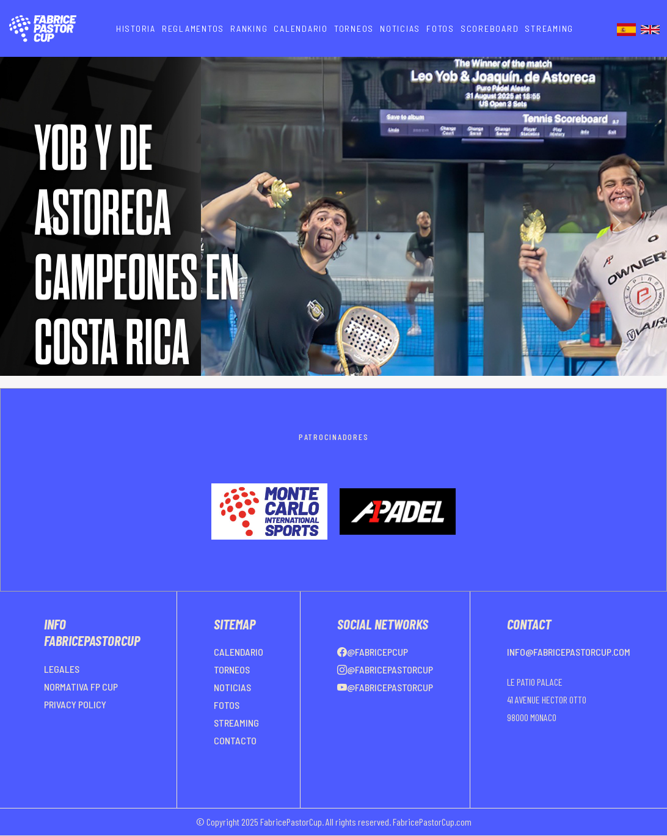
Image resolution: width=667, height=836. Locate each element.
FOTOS (440, 28)
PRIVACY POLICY (75, 704)
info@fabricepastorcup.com (568, 652)
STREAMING (549, 28)
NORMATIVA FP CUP (81, 686)
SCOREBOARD (490, 28)
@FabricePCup (372, 652)
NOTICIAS (400, 28)
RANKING (249, 28)
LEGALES (61, 669)
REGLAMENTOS (193, 28)
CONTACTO (235, 740)
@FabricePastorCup (385, 669)
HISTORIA (136, 28)
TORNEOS (354, 28)
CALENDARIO (301, 28)
